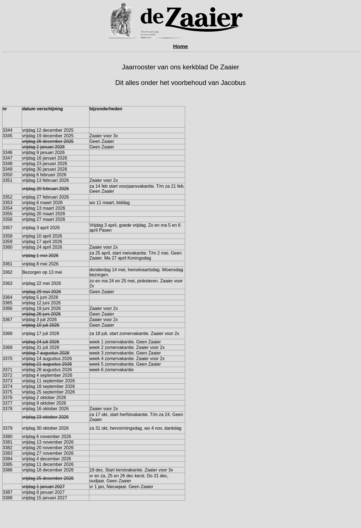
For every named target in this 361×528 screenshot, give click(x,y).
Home (180, 46)
